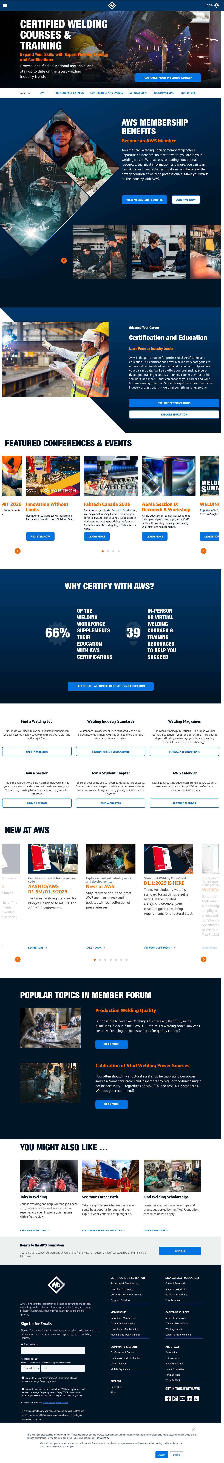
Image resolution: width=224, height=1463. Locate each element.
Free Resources (173, 1300)
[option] (100, 252)
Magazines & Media (175, 1288)
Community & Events (124, 1346)
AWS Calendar (118, 1363)
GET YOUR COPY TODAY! (157, 947)
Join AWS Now (186, 199)
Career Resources (177, 1312)
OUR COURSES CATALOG (70, 92)
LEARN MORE (154, 536)
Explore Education (174, 414)
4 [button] (118, 551)
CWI (42, 92)
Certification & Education (128, 1277)
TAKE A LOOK (93, 947)
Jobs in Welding (37, 751)
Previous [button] (86, 261)
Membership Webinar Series (125, 1334)
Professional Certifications (124, 1283)
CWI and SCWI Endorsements (126, 1294)
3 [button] (113, 551)
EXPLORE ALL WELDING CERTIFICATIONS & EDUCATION (110, 686)
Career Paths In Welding (178, 1334)
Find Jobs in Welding (33, 1230)
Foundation (171, 1352)
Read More (111, 1044)
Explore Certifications (174, 403)
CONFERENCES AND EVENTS (106, 92)
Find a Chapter (110, 803)
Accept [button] (161, 1455)
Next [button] (64, 261)
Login (209, 5)
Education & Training (122, 1288)
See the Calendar (184, 803)
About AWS (172, 1346)
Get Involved (172, 1357)
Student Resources (175, 1317)
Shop (113, 1392)
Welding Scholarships (176, 1323)
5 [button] (116, 960)
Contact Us (116, 1386)
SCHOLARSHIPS (138, 92)
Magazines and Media (184, 751)
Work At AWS (172, 1380)
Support (116, 1381)
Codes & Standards (175, 1283)
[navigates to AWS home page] (112, 8)
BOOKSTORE (188, 92)
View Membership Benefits (144, 199)
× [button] (193, 1429)
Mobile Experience (120, 1369)
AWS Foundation (154, 1230)
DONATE (180, 1251)
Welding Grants (173, 1329)
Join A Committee (175, 1369)
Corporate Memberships (124, 1323)
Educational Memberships (124, 1329)
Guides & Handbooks (176, 1294)
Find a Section (37, 803)
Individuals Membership (123, 1317)
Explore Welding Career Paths (102, 1230)
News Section (172, 1374)
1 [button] (102, 551)
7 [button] (126, 960)
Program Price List (120, 1300)
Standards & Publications (110, 751)
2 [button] (108, 551)
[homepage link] (64, 1284)
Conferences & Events (122, 1352)
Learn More (97, 536)
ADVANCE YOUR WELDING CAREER (167, 77)
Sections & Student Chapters (126, 1357)
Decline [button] (176, 1455)
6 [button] (121, 960)
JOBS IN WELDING (164, 92)
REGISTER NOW (40, 536)
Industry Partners (174, 1363)
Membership (118, 1312)
